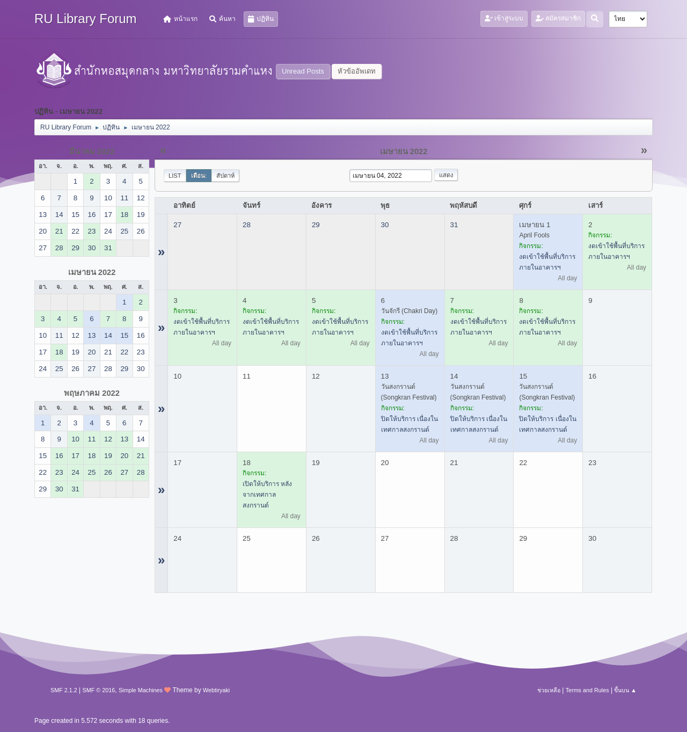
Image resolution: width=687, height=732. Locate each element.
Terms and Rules (587, 690)
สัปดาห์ (225, 175)
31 (454, 225)
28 (247, 225)
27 (177, 225)
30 (385, 225)
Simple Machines (141, 690)
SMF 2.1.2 (63, 690)
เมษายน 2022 (92, 272)
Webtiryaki (216, 690)
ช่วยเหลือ (548, 690)
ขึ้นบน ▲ (625, 690)
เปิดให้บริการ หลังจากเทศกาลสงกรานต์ (267, 494)
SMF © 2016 (99, 690)
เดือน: (199, 175)
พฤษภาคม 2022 (92, 393)
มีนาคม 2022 (92, 151)
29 (316, 225)
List (175, 175)
